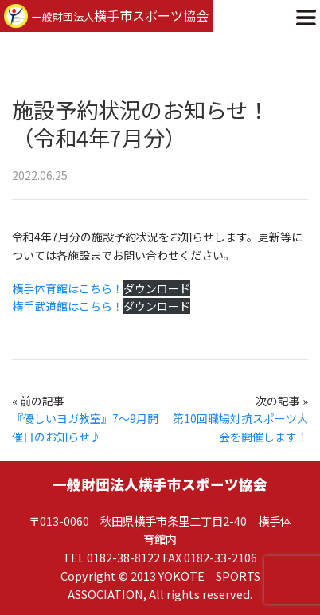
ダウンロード (156, 288)
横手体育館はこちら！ (67, 288)
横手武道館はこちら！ (67, 306)
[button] (306, 15)
